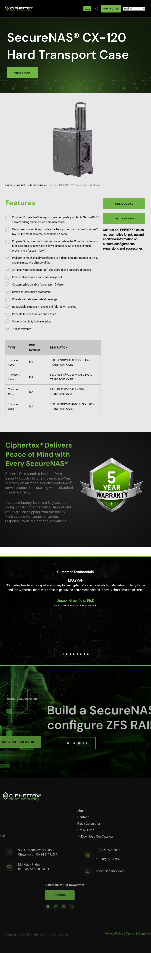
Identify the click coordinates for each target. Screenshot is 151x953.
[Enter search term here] (97, 8)
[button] (63, 654)
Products (21, 185)
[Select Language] (134, 9)
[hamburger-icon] (87, 8)
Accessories (37, 185)
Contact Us (110, 8)
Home (9, 185)
